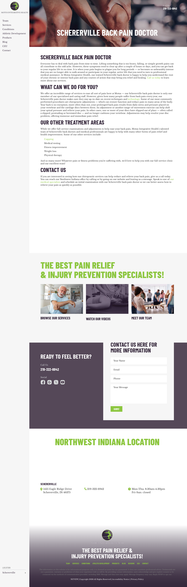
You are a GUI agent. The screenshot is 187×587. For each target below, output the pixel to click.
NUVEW (74, 579)
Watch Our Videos (98, 319)
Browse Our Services (55, 318)
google (49, 382)
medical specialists (50, 182)
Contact (6, 50)
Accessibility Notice (121, 579)
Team (5, 21)
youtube (56, 382)
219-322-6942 (170, 8)
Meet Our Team (141, 318)
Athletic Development (14, 34)
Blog (4, 42)
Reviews (131, 563)
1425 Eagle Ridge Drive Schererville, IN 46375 (57, 491)
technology (134, 99)
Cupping (48, 139)
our (172, 179)
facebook (43, 382)
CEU (4, 46)
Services (6, 25)
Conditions (8, 29)
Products (7, 38)
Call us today (153, 78)
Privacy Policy (137, 579)
